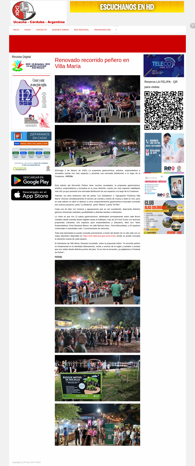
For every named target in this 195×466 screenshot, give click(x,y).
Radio (28, 30)
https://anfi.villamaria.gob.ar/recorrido (99, 236)
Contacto (41, 30)
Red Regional (81, 30)
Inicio (16, 30)
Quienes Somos (60, 30)
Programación (102, 30)
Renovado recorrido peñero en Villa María (92, 63)
